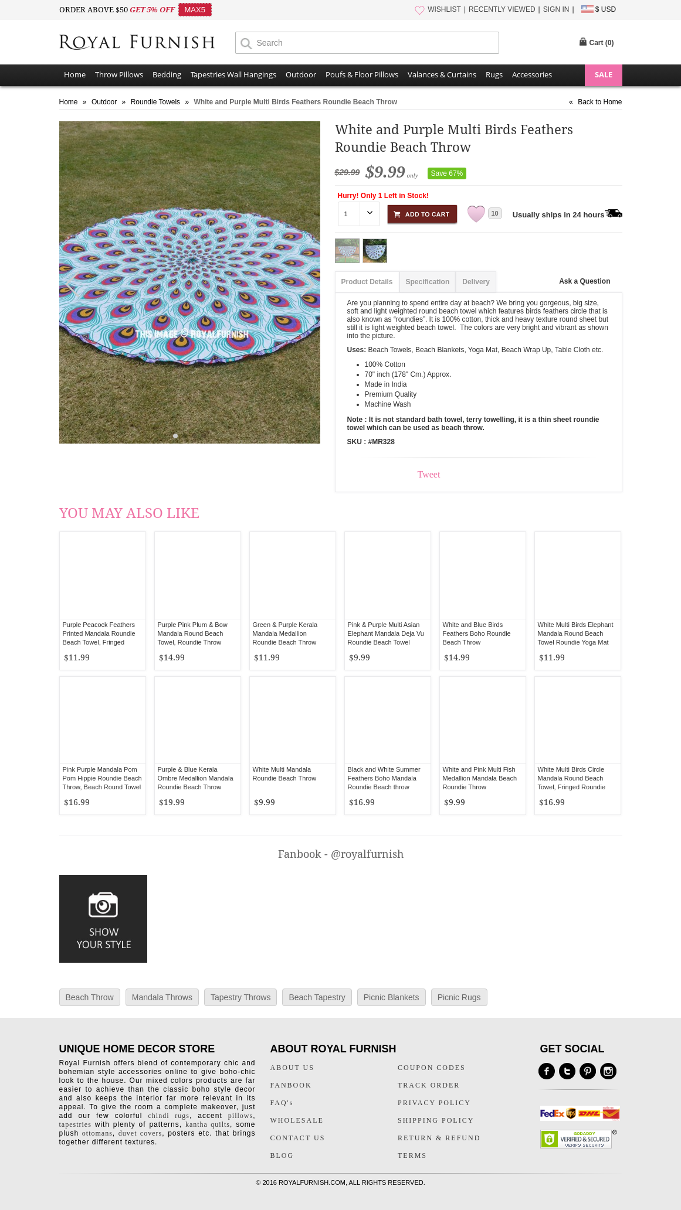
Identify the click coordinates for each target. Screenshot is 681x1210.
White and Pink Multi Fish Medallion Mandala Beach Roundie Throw (480, 778)
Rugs (494, 74)
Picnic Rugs (459, 997)
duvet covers (140, 1133)
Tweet (429, 474)
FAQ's (282, 1103)
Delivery (476, 282)
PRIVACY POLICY (434, 1103)
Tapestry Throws (240, 997)
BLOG (282, 1155)
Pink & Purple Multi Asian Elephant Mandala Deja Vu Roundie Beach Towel (386, 633)
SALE (603, 74)
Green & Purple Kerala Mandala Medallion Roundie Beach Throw (285, 633)
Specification (428, 282)
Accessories (532, 74)
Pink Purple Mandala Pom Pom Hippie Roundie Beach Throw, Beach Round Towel (102, 778)
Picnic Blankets (391, 997)
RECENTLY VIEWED (502, 9)
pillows (240, 1116)
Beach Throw (90, 997)
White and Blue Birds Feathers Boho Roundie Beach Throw (477, 633)
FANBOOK (291, 1085)
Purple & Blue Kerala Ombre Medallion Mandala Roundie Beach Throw (195, 778)
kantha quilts (207, 1124)
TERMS (412, 1155)
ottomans (97, 1133)
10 (495, 213)
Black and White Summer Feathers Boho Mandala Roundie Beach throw (384, 778)
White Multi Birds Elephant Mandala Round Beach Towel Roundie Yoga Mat (576, 633)
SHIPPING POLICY (436, 1120)
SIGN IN (556, 9)
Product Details (367, 282)
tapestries (75, 1124)
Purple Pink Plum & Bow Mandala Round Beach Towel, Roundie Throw (193, 633)
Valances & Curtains (442, 74)
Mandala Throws (162, 997)
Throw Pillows (119, 74)
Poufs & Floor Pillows (362, 74)
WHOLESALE (297, 1120)
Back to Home (600, 102)
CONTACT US (298, 1138)
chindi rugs (168, 1116)
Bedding (167, 74)
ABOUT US (292, 1068)
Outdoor (301, 74)
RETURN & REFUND (439, 1138)
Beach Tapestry (317, 997)
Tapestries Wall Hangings (233, 74)
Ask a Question (584, 281)
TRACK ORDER (429, 1085)
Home (75, 74)
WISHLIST (444, 9)
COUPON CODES (432, 1068)
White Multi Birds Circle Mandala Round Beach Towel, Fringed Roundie (572, 778)
